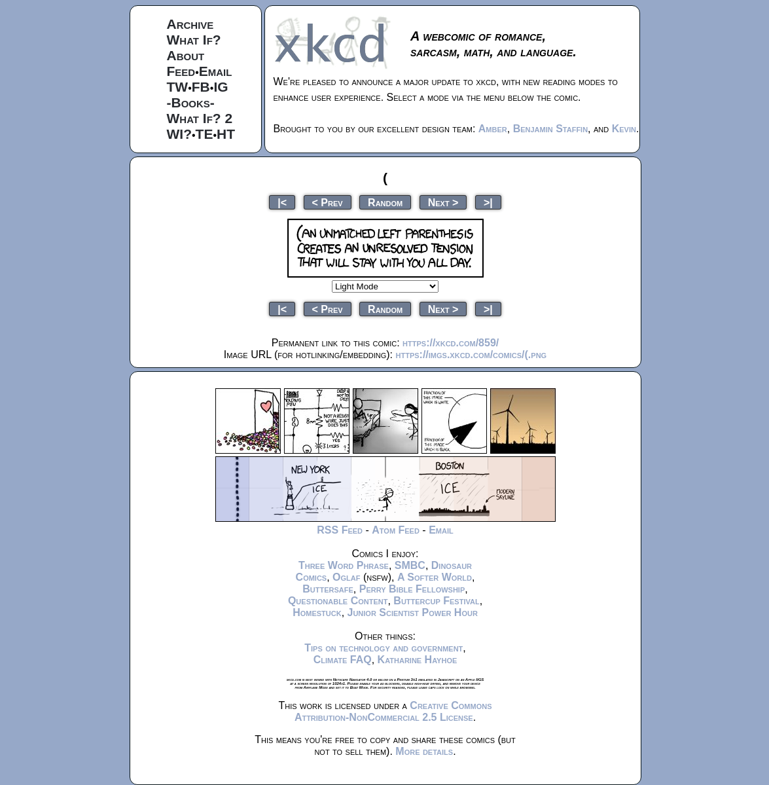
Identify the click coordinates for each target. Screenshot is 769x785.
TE (204, 133)
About (186, 55)
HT (226, 133)
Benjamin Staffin (550, 128)
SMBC (410, 565)
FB (201, 86)
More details (424, 751)
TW (177, 86)
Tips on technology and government (383, 647)
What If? (194, 39)
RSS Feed (340, 530)
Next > (443, 202)
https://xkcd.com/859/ (450, 342)
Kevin (624, 128)
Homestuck (317, 612)
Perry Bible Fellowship (412, 588)
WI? (179, 133)
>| (488, 202)
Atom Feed (396, 530)
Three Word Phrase (343, 565)
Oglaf (346, 577)
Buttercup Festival (436, 600)
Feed (181, 71)
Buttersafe (327, 588)
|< (282, 202)
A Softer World (434, 577)
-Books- (191, 102)
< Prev (327, 202)
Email (215, 71)
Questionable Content (338, 600)
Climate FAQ (342, 659)
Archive (190, 23)
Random (385, 202)
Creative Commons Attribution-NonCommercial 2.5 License (393, 711)
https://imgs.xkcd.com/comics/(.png (471, 354)
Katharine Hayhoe (417, 659)
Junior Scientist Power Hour (413, 612)
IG (220, 86)
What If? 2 (200, 118)
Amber (492, 128)
